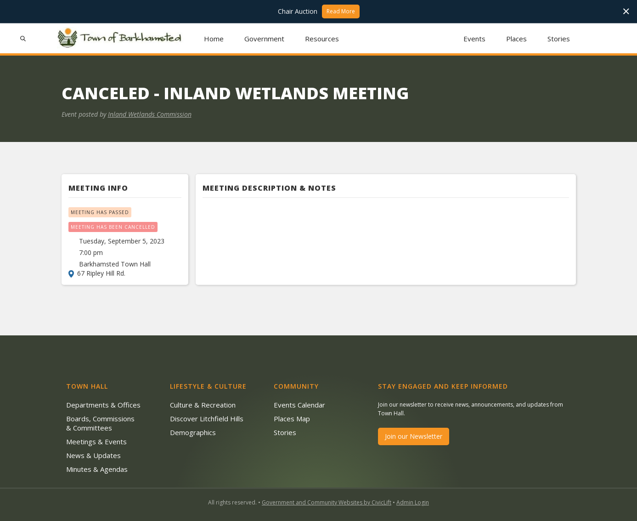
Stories (558, 38)
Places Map (292, 418)
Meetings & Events (96, 441)
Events (474, 38)
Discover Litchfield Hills (206, 418)
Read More (341, 11)
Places (516, 38)
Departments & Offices (103, 404)
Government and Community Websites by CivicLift (326, 502)
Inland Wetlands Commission (150, 114)
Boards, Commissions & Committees (100, 423)
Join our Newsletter (413, 436)
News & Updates (93, 455)
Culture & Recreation (203, 404)
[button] (264, 38)
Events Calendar (299, 404)
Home (214, 38)
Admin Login (412, 502)
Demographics (193, 432)
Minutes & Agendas (97, 469)
